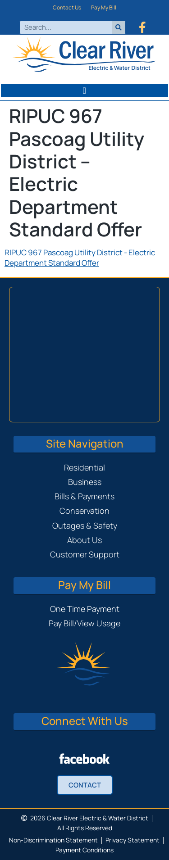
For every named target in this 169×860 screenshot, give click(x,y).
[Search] (118, 27)
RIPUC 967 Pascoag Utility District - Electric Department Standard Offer (80, 257)
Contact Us (67, 7)
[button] (84, 90)
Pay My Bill (103, 7)
